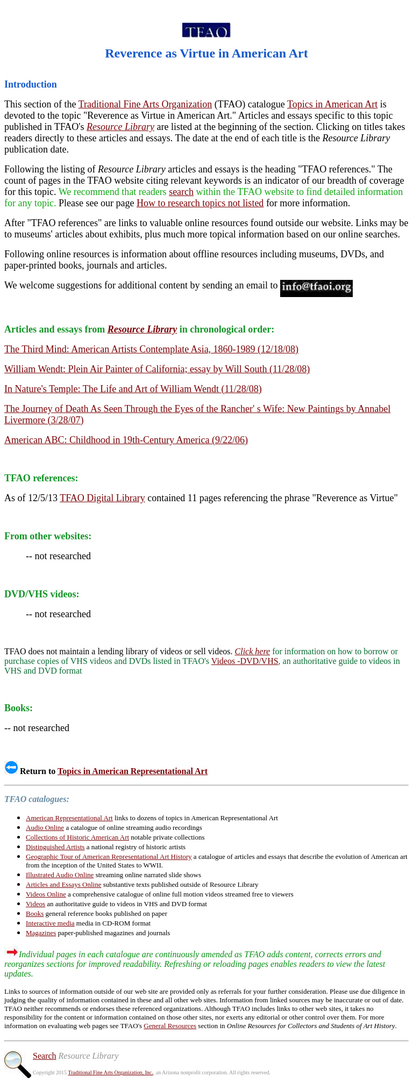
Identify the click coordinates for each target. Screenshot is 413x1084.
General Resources (170, 1026)
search (181, 191)
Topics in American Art (332, 104)
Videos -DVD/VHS (245, 661)
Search (44, 1055)
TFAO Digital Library (102, 498)
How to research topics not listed (200, 203)
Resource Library (120, 126)
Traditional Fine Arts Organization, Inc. (110, 1072)
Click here (252, 651)
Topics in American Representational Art (133, 771)
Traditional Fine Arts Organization (145, 104)
